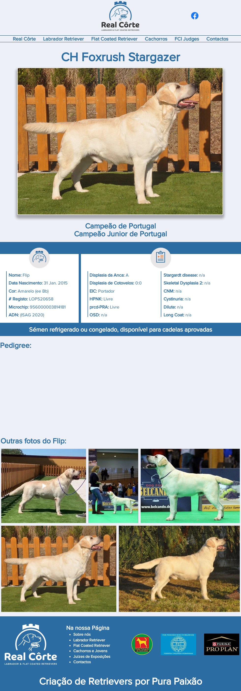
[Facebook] (195, 16)
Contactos (82, 662)
